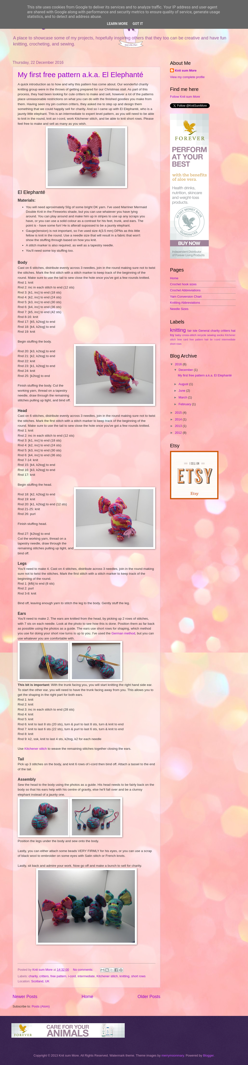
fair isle (192, 330)
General (203, 330)
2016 (179, 364)
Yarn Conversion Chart (186, 296)
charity (33, 976)
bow (179, 339)
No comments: (83, 969)
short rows (138, 976)
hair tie (208, 339)
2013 (179, 426)
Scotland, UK (40, 981)
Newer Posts (25, 996)
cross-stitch (189, 335)
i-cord (72, 976)
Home (87, 996)
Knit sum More (185, 70)
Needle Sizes (179, 309)
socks (220, 335)
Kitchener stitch (35, 748)
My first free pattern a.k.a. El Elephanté (80, 75)
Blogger (208, 1055)
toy (172, 335)
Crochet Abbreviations (185, 290)
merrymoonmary (173, 1055)
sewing (211, 335)
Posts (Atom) (41, 1006)
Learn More (117, 24)
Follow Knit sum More (185, 96)
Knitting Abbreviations (185, 302)
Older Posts (149, 996)
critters (44, 976)
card (185, 339)
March (183, 397)
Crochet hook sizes (183, 284)
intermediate (86, 976)
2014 (179, 419)
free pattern (58, 976)
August (183, 384)
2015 (179, 412)
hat (233, 330)
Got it (137, 24)
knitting (125, 976)
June (182, 390)
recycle (201, 335)
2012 (179, 432)
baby (178, 335)
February (185, 404)
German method (123, 633)
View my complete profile (187, 77)
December (186, 370)
